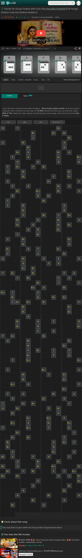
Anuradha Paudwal (55, 8)
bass (43, 80)
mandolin (28, 80)
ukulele (20, 80)
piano (13, 80)
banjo (36, 80)
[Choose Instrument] (48, 79)
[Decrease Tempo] (3, 48)
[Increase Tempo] (19, 48)
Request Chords (25, 554)
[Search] (73, 3)
